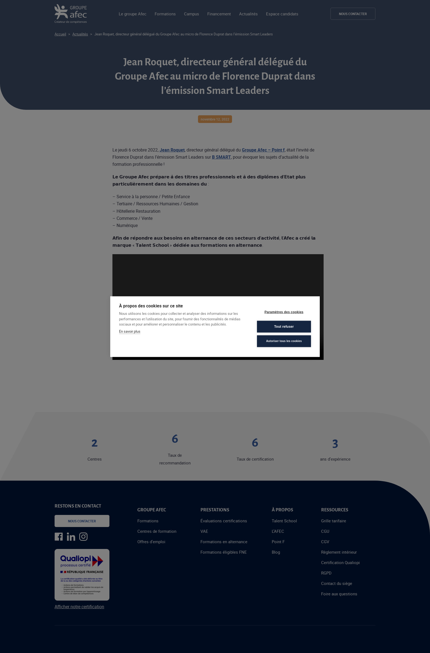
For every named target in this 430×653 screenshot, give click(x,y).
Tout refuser (284, 327)
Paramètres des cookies (284, 312)
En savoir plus (129, 331)
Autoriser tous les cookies (284, 341)
